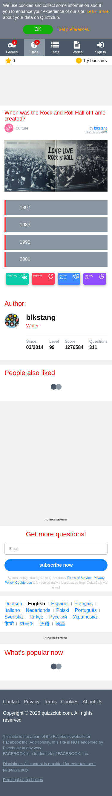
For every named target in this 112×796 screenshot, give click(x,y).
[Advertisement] (56, 461)
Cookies (70, 701)
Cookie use (23, 582)
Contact (11, 701)
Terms (50, 701)
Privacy (31, 701)
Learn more (98, 11)
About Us (92, 701)
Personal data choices (23, 779)
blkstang (101, 128)
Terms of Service (79, 578)
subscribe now (56, 565)
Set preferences (74, 29)
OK (38, 29)
